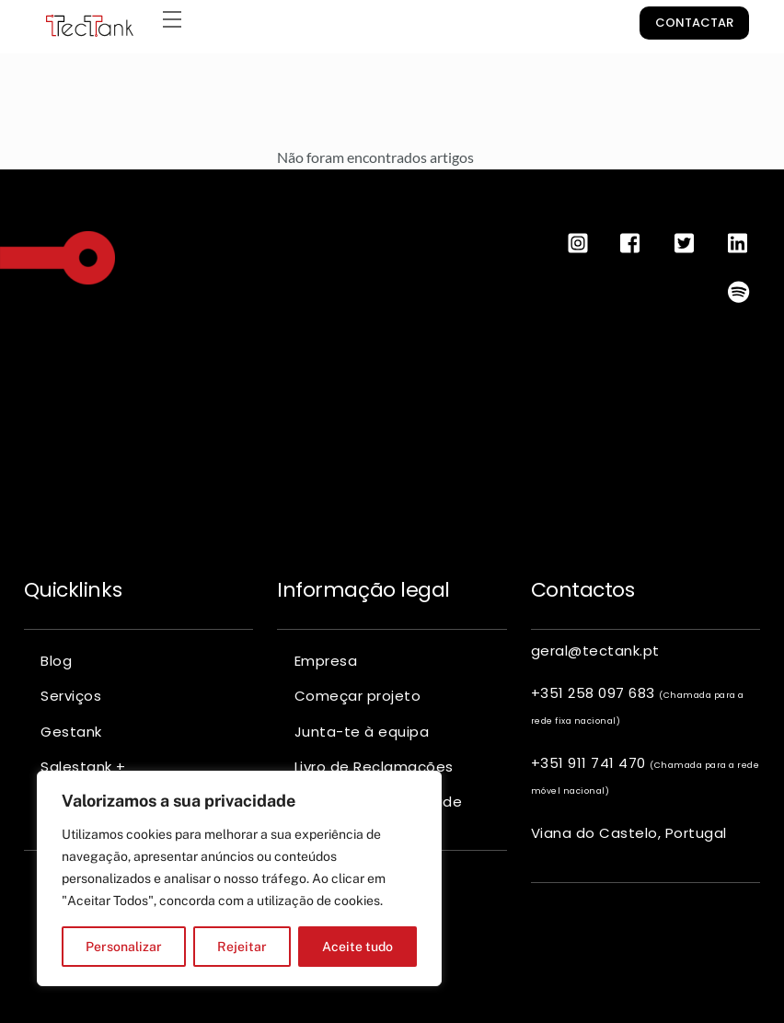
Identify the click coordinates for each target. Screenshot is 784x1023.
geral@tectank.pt (595, 650)
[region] (239, 878)
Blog (56, 660)
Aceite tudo (357, 946)
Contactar (694, 22)
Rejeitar (242, 946)
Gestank (71, 731)
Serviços (70, 695)
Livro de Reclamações (374, 766)
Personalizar (124, 946)
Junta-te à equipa (362, 731)
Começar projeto (357, 695)
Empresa (326, 660)
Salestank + (83, 766)
